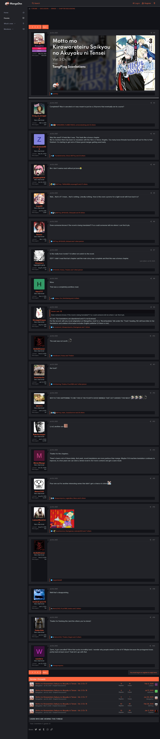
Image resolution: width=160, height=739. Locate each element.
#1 (154, 33)
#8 (154, 278)
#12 (154, 393)
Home (6, 13)
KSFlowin (151, 692)
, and (63, 355)
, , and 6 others (70, 498)
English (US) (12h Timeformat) (40, 736)
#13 (154, 421)
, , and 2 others (67, 608)
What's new (8, 24)
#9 (154, 307)
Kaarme (151, 712)
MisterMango (39, 463)
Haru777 (39, 291)
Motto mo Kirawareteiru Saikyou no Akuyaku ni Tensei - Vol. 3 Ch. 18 (61, 690)
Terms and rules (69, 736)
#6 (154, 221)
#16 (154, 507)
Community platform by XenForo (140, 736)
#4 (154, 164)
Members (7, 29)
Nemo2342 (39, 491)
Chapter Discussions (59, 685)
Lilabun (151, 685)
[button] (14, 23)
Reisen (39, 235)
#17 (154, 540)
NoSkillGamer (39, 349)
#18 (154, 589)
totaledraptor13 (39, 602)
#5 (154, 193)
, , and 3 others (67, 637)
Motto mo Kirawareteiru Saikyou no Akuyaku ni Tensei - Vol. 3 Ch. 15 (61, 710)
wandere (39, 659)
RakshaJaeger (39, 434)
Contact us (57, 736)
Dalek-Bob (39, 630)
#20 (153, 646)
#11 (154, 364)
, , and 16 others (70, 213)
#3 (154, 133)
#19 (154, 617)
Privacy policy (83, 736)
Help (92, 736)
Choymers (39, 263)
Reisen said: (55, 311)
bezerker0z (39, 377)
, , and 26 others (70, 412)
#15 (154, 478)
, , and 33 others (76, 125)
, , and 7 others (72, 327)
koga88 (39, 206)
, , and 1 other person (68, 241)
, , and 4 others (66, 298)
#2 (154, 103)
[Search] (36, 3)
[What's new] (154, 3)
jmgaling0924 (39, 178)
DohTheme (137, 738)
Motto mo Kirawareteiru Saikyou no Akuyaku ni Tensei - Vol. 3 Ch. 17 (61, 684)
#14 (154, 450)
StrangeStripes (39, 320)
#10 (154, 336)
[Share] (151, 33)
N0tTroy (151, 706)
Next (44, 27)
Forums (6, 18)
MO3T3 (39, 406)
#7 (154, 250)
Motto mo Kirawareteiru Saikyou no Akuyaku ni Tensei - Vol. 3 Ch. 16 (61, 704)
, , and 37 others (72, 184)
